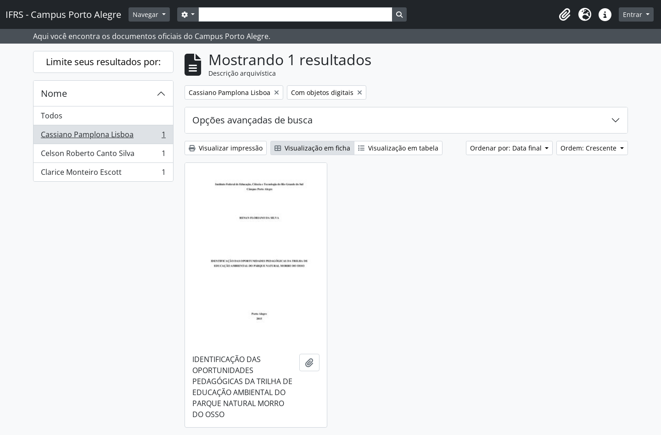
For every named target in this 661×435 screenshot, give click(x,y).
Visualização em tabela (398, 148)
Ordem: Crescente (589, 148)
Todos (51, 116)
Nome (54, 93)
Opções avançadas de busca (252, 120)
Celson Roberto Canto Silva (103, 155)
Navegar (146, 14)
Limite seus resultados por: (103, 62)
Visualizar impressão (226, 148)
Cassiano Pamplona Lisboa (103, 136)
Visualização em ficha (312, 148)
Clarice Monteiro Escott (103, 174)
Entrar (633, 14)
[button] (565, 15)
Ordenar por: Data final (506, 148)
